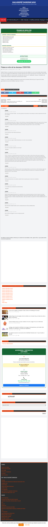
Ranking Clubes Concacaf (6, 514)
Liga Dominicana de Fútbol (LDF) (7, 513)
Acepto (21, 524)
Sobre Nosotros (24, 13)
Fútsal (3, 300)
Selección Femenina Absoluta (7, 519)
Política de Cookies (5, 467)
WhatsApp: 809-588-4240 (24, 381)
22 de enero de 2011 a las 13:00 (11, 153)
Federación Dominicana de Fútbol (8, 507)
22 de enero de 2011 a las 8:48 (11, 146)
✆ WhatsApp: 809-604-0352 (24, 61)
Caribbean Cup (4, 483)
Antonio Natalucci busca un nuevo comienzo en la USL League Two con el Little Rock (26, 321)
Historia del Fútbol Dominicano (7, 486)
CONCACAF (3, 505)
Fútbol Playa (4, 302)
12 (20, 69)
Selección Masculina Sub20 (7, 288)
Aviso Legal (3, 470)
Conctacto (3, 473)
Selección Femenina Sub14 (7, 299)
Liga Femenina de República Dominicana (9, 491)
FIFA (2, 510)
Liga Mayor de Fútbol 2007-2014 (8, 492)
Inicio (24, 7)
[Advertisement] (6, 261)
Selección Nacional (24, 10)
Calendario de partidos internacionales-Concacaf (11, 500)
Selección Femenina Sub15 (7, 297)
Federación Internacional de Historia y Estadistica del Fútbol (13, 508)
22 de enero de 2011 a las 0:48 (11, 120)
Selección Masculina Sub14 (7, 293)
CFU (2, 502)
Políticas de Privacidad (5, 468)
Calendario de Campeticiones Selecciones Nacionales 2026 (13, 481)
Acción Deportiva (4, 497)
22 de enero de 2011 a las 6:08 (11, 138)
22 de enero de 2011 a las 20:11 (11, 177)
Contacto (24, 16)
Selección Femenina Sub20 (7, 294)
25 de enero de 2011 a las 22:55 (11, 211)
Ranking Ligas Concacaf (6, 516)
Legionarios (24, 11)
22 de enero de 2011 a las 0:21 (11, 111)
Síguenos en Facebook (24, 385)
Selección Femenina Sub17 (7, 296)
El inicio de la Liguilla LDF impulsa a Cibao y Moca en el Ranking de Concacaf (24, 310)
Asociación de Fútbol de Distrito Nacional (9, 499)
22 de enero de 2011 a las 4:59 (11, 130)
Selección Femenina (24, 14)
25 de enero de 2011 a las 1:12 (11, 192)
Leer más (27, 524)
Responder (6, 116)
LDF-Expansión (4, 489)
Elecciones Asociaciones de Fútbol (12, 89)
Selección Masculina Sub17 (7, 290)
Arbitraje (3, 480)
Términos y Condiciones (6, 471)
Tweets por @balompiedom (7, 343)
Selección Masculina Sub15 (7, 291)
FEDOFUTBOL (4, 484)
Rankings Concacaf (5, 517)
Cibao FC (3, 504)
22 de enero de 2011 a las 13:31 (11, 167)
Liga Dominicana (24, 8)
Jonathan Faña (4, 487)
